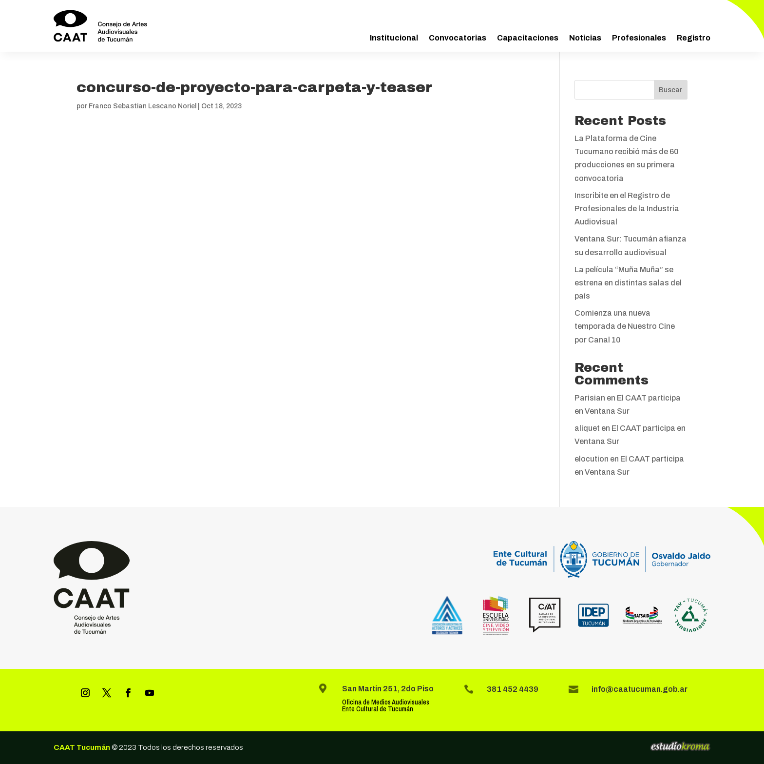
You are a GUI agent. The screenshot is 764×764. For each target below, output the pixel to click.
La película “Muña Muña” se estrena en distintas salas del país (628, 282)
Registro (693, 38)
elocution (591, 459)
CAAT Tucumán (82, 747)
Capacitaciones (527, 38)
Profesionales (639, 38)
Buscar (670, 90)
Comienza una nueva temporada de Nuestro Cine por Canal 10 (624, 326)
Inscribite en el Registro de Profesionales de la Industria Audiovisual (626, 208)
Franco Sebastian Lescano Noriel (142, 106)
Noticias (585, 38)
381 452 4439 (512, 689)
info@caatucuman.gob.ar (640, 689)
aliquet (587, 428)
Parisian (589, 398)
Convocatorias (457, 38)
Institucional (394, 38)
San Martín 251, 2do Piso (388, 688)
